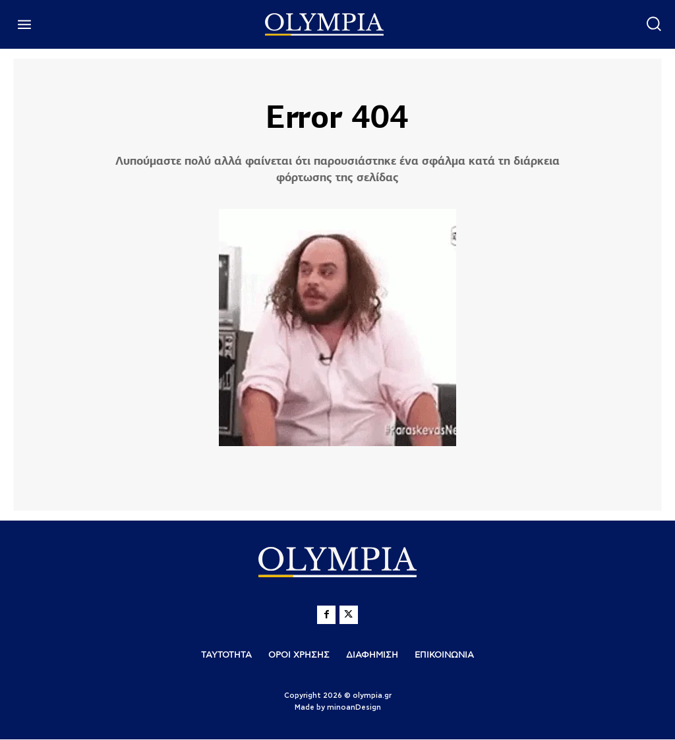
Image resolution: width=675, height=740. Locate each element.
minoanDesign (354, 708)
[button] (653, 23)
